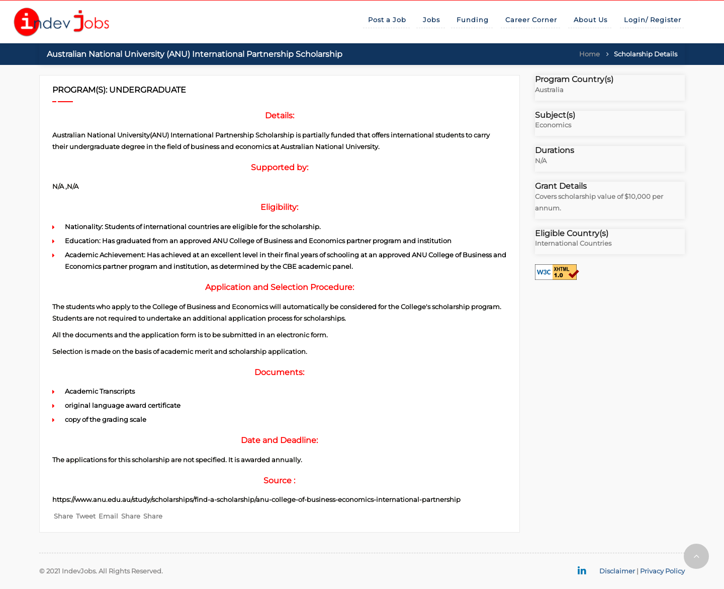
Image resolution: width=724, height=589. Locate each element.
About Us (590, 20)
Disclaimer (617, 571)
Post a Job (387, 20)
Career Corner (531, 20)
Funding (473, 20)
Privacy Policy (662, 571)
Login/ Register (652, 20)
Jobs (431, 20)
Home (589, 54)
